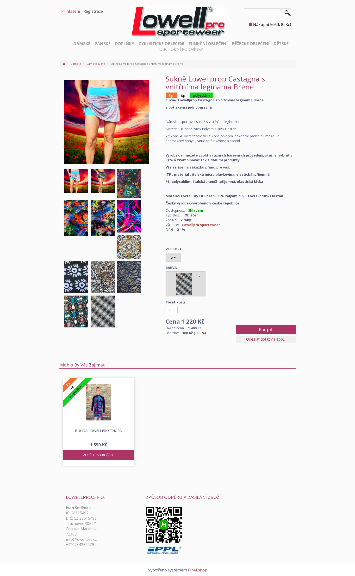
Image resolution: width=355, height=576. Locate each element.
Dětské (281, 43)
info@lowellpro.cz (81, 539)
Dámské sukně (96, 63)
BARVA (171, 267)
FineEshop (197, 570)
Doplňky (124, 43)
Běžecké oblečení (250, 43)
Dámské (82, 43)
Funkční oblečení (208, 43)
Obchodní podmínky (181, 49)
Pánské (103, 43)
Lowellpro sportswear (201, 224)
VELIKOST (174, 249)
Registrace (93, 11)
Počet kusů (175, 302)
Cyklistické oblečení (161, 43)
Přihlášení (70, 11)
